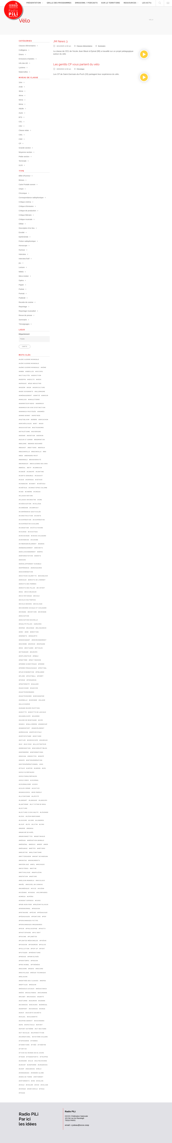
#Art (35, 423)
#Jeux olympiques (26, 772)
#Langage (33, 800)
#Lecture (23, 808)
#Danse (41, 544)
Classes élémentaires (84, 46)
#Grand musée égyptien (29, 708)
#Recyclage (24, 972)
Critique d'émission (26, 206)
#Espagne (41, 644)
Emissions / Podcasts (86, 3)
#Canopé (30, 471)
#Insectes (32, 756)
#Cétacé (38, 479)
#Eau (21, 592)
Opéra (21, 280)
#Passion (36, 908)
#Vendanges (24, 1073)
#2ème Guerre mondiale (29, 367)
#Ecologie (37, 604)
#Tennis (34, 1041)
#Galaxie (35, 684)
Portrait (21, 293)
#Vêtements (24, 1081)
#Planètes (32, 936)
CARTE (24, 346)
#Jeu (44, 768)
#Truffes (44, 1057)
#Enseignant (24, 640)
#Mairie (22, 828)
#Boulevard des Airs (39, 463)
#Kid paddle (37, 792)
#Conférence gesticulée (30, 512)
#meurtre (23, 852)
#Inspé (41, 756)
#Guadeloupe (25, 716)
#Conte (37, 516)
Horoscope (23, 245)
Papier (21, 285)
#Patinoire (23, 912)
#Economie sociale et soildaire (33, 608)
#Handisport (24, 728)
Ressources (130, 3)
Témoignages (24, 324)
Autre (21, 113)
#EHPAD (22, 628)
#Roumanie (42, 993)
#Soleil (22, 1017)
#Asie (41, 423)
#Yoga (41, 1089)
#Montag (23, 860)
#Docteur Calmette (28, 576)
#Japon (29, 768)
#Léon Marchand (33, 816)
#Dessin (22, 560)
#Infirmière (24, 752)
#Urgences (43, 1065)
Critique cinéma (25, 202)
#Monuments (34, 860)
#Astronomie (38, 427)
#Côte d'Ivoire (36, 528)
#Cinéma (28, 492)
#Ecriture (32, 612)
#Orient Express (26, 900)
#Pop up (34, 948)
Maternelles (23, 72)
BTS (20, 117)
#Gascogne (24, 688)
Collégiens (23, 50)
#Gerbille (23, 700)
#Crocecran (24, 536)
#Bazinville (36, 451)
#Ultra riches (40, 1061)
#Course (22, 532)
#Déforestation (26, 556)
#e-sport (41, 588)
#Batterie (32, 447)
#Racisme (23, 968)
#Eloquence (41, 628)
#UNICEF (22, 1065)
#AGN (29, 387)
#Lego (21, 816)
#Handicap (42, 724)
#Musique (40, 864)
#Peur (21, 928)
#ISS (41, 764)
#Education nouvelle (28, 620)
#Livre (31, 820)
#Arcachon (43, 419)
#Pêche (33, 912)
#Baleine (22, 443)
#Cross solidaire (38, 536)
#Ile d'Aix (28, 744)
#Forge (22, 680)
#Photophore (25, 932)
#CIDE (21, 492)
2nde (21, 87)
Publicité (22, 298)
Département (24, 334)
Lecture (22, 267)
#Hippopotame (25, 736)
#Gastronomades (26, 692)
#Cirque (36, 492)
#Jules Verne (24, 788)
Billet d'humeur (24, 176)
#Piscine (22, 936)
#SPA (21, 1025)
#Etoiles (39, 648)
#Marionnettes (26, 836)
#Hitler (22, 740)
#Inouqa (22, 756)
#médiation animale (35, 840)
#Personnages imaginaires (30, 924)
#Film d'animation (26, 672)
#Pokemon (33, 944)
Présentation (33, 3)
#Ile (20, 744)
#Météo (32, 848)
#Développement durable (30, 564)
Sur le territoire (110, 3)
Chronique (80, 69)
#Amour (44, 395)
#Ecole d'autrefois (27, 600)
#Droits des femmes (27, 584)
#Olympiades (41, 892)
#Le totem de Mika (38, 804)
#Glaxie (42, 700)
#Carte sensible (26, 475)
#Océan (41, 888)
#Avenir (22, 435)
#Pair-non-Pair (25, 904)
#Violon (39, 1081)
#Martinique (39, 836)
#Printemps (24, 960)
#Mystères (23, 868)
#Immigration (25, 748)
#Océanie (23, 892)
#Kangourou (24, 792)
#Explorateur (25, 656)
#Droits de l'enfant (37, 580)
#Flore (22, 676)
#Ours (38, 900)
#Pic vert (36, 932)
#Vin (33, 1081)
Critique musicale (25, 219)
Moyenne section (25, 152)
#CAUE (21, 479)
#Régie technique (38, 972)
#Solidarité (32, 1017)
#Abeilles (29, 371)
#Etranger (23, 652)
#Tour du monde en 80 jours (31, 1053)
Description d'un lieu (27, 228)
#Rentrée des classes (28, 980)
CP (20, 143)
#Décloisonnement (27, 552)
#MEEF (39, 844)
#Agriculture (39, 387)
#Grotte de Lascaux (37, 712)
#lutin (35, 824)
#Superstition (37, 1033)
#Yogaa (22, 1093)
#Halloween (31, 724)
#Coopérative (39, 520)
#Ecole (36, 596)
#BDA (21, 455)
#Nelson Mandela (26, 880)
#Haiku (22, 724)
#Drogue (23, 580)
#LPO (28, 824)
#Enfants (23, 636)
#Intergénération (34, 760)
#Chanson (23, 484)
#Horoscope (32, 740)
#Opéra (30, 896)
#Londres (39, 820)
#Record (39, 968)
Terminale (22, 161)
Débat (21, 224)
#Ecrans (22, 612)
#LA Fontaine (24, 796)
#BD (44, 451)
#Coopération (25, 520)
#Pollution (24, 948)
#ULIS (30, 1061)
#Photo (42, 928)
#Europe (33, 652)
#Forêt (40, 676)
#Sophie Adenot (26, 1021)
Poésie (21, 289)
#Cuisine (34, 540)
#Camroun (37, 467)
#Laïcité (35, 796)
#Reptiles (23, 985)
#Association (25, 427)
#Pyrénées (35, 964)
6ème (21, 104)
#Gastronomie (25, 696)
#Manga (30, 828)
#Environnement (39, 640)
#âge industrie (34, 383)
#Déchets (38, 548)
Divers (21, 54)
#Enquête (33, 636)
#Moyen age (24, 864)
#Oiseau (31, 892)
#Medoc (32, 844)
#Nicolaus (40, 880)
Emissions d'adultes (26, 59)
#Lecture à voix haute (28, 812)
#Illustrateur (39, 744)
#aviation (31, 435)
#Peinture (36, 916)
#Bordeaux (23, 463)
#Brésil (22, 467)
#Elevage (30, 628)
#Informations (36, 752)
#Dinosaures (36, 568)
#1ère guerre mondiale (29, 363)
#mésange (23, 848)
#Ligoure (23, 820)
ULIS (21, 165)
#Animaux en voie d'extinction (32, 407)
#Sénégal (43, 1005)
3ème (21, 91)
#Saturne (23, 1001)
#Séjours (33, 1005)
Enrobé (21, 232)
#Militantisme (35, 852)
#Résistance (41, 989)
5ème (21, 100)
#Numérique (24, 888)
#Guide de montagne (28, 720)
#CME (39, 500)
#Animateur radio (26, 403)
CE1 (20, 122)
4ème (21, 95)
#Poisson (23, 944)
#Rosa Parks (30, 993)
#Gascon (34, 688)
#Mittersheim (25, 856)
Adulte (21, 109)
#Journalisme (25, 784)
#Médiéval (23, 844)
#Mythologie (24, 872)
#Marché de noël (26, 832)
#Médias (22, 840)
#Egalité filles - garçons (30, 624)
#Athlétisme (24, 431)
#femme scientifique (28, 664)
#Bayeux (41, 447)
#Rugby (22, 997)
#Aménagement (25, 395)
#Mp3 (32, 864)
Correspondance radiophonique (31, 198)
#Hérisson (23, 732)
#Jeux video (24, 780)
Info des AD (23, 63)
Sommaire (101, 46)
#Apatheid (36, 415)
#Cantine (40, 471)
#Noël (21, 884)
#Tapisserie (24, 1041)
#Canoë (22, 471)
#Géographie (38, 696)
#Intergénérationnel (28, 764)
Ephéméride (23, 237)
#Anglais (23, 399)
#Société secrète (33, 1013)
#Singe (42, 1009)
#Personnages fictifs (28, 920)
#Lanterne (23, 804)
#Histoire (37, 736)
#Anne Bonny (24, 415)
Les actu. (147, 3)
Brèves (21, 180)
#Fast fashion (35, 660)
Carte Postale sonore (27, 184)
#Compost (34, 508)
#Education (24, 616)
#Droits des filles (27, 588)
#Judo (35, 784)
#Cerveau (29, 479)
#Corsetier (24, 528)
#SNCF (21, 1013)
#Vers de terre (25, 1077)
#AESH (38, 379)
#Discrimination (26, 572)
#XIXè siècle (32, 1089)
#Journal (34, 780)
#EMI (27, 632)
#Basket (22, 447)
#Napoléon (37, 872)
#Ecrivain (42, 612)
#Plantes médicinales (28, 940)
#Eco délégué (30, 592)
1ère (20, 82)
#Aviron (39, 435)
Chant (21, 189)
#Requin (32, 985)
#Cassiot (39, 475)
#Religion (23, 976)
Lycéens (22, 67)
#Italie (22, 768)
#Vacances (30, 1069)
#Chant (32, 484)
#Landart (23, 800)
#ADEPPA (22, 379)
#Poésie (43, 940)
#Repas (43, 980)
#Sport (39, 1025)
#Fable (35, 656)
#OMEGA (22, 896)
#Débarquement (26, 548)
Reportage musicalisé (27, 311)
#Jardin (37, 768)
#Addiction (36, 375)
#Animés (41, 411)
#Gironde (33, 700)
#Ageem (22, 387)
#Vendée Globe (37, 1073)
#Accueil (39, 371)
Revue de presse (25, 315)
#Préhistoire (34, 952)
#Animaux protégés (27, 411)
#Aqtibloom (24, 419)
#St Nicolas (24, 1033)
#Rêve (21, 993)
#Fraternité (24, 684)
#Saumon (33, 1001)
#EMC (21, 632)
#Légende (44, 812)
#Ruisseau (31, 997)
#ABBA (21, 371)
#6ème (43, 367)
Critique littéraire (25, 215)
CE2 (20, 126)
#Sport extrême (26, 1029)
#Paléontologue (40, 904)
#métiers (41, 848)
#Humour (43, 740)
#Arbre (34, 419)
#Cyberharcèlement (28, 544)
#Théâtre (42, 1045)
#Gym (40, 720)
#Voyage (22, 1089)
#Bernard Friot (31, 455)
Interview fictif (24, 259)
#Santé (40, 997)
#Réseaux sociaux (26, 989)
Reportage (23, 307)
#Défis (40, 552)
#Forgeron (31, 680)
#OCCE (33, 888)
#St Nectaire (40, 1029)
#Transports (32, 1057)
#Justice (36, 788)
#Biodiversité (35, 459)
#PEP (44, 916)
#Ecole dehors (25, 604)
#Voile (21, 1085)
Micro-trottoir (24, 276)
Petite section (24, 156)
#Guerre (36, 716)
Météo (21, 272)
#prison (34, 960)
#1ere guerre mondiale (29, 359)
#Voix (36, 1085)
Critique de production (27, 211)
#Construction (26, 516)
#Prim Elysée (33, 956)
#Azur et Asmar (26, 439)
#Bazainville (24, 451)
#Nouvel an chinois (34, 884)
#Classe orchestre (27, 500)
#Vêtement (38, 1077)
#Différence (24, 568)
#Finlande (40, 672)
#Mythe (33, 868)
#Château (41, 484)
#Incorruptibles (39, 748)
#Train (22, 1057)
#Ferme (41, 664)
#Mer (46, 844)
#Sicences (33, 1009)
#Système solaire (40, 1037)
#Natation (23, 876)
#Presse (22, 956)
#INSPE (22, 760)
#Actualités (24, 375)
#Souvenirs (39, 1021)
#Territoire (24, 1045)
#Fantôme (23, 660)
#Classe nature (26, 496)
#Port (42, 948)
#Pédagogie (42, 912)
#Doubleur (43, 576)
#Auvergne (36, 431)
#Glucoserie (24, 704)
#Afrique (23, 383)
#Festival (42, 668)
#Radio (31, 968)
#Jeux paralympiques (28, 776)
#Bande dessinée (35, 443)
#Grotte (23, 712)
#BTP (29, 467)
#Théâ (33, 1045)
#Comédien (23, 508)
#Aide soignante (26, 391)
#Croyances (24, 540)
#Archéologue (25, 423)
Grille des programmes (58, 3)
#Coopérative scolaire (29, 524)
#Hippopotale (35, 732)
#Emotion (34, 632)
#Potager (23, 952)
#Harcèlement (38, 728)
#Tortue (23, 1049)
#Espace (31, 644)
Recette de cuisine (26, 302)
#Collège (37, 504)
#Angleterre (34, 399)
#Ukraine (23, 1061)
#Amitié (36, 395)
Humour (22, 250)
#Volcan (44, 1085)
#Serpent (23, 1009)
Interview (22, 254)
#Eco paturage (25, 596)
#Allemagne (40, 391)
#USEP (21, 1069)
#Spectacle (29, 1025)
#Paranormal (24, 908)
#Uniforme (31, 1065)
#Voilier (29, 1085)
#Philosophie (31, 928)
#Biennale (23, 459)
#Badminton (39, 439)
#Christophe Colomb (38, 488)
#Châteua (23, 488)
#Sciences (23, 1005)
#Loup (21, 824)
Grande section (25, 148)
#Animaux (40, 403)
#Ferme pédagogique (28, 668)
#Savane (41, 1001)
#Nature (33, 876)
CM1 (21, 135)
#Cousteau (33, 532)
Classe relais (24, 130)
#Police (42, 944)
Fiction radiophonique (27, 241)
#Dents (37, 556)
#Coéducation (25, 504)
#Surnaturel (25, 1037)
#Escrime (23, 644)
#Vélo (38, 1069)
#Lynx (41, 824)
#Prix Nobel (24, 964)
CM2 (21, 139)
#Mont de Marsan (40, 856)
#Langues (43, 800)
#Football (31, 676)
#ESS (21, 648)
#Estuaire (28, 648)
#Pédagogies (24, 916)
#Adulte (31, 379)
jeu (20, 263)
